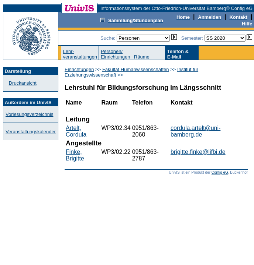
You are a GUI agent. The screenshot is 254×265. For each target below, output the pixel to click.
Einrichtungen (79, 69)
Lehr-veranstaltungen (80, 54)
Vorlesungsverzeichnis (29, 114)
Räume (142, 57)
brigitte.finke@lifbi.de (198, 152)
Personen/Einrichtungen (115, 54)
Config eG (220, 172)
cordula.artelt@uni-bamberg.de (195, 131)
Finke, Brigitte (75, 155)
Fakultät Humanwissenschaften (135, 69)
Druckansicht (23, 83)
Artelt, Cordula (76, 131)
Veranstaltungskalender (31, 131)
